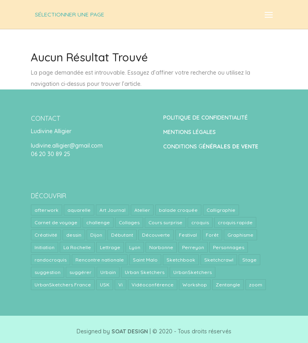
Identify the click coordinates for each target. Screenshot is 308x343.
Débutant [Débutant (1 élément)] (122, 235)
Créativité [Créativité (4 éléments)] (45, 235)
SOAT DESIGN (129, 331)
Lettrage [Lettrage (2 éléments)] (110, 247)
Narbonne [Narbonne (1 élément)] (161, 247)
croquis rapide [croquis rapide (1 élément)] (235, 222)
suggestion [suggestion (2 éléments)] (47, 272)
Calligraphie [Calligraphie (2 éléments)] (221, 210)
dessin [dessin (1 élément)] (73, 235)
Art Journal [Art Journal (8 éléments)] (112, 210)
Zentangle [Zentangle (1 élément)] (228, 285)
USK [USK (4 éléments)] (104, 285)
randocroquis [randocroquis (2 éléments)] (50, 260)
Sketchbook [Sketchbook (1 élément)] (180, 260)
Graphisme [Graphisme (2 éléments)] (240, 235)
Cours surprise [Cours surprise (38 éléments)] (165, 222)
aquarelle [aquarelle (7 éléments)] (79, 210)
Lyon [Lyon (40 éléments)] (134, 247)
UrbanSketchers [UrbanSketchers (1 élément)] (192, 272)
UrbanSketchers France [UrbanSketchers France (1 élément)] (62, 285)
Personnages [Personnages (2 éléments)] (228, 247)
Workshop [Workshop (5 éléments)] (194, 285)
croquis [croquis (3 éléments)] (200, 222)
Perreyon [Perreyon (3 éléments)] (193, 247)
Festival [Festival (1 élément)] (188, 235)
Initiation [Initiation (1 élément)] (44, 247)
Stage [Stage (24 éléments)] (249, 260)
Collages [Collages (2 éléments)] (129, 222)
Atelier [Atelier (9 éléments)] (142, 210)
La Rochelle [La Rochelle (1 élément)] (77, 247)
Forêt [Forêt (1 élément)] (212, 235)
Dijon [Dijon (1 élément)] (96, 235)
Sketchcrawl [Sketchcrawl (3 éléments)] (218, 260)
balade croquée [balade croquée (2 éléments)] (178, 210)
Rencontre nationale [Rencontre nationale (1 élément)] (99, 260)
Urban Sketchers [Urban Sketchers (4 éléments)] (144, 272)
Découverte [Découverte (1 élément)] (156, 235)
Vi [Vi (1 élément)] (120, 285)
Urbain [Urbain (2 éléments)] (108, 272)
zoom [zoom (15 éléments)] (255, 285)
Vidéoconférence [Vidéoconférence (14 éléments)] (153, 285)
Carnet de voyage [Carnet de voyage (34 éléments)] (55, 222)
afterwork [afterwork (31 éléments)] (46, 210)
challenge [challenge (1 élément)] (98, 222)
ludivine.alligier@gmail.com (67, 145)
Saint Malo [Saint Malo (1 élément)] (145, 260)
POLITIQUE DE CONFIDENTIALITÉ (205, 117)
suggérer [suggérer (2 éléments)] (80, 272)
